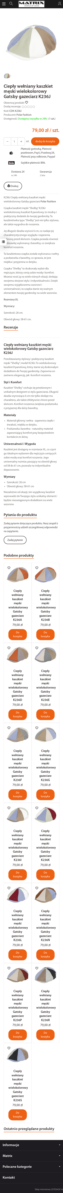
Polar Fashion (24, 115)
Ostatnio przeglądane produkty (29, 1129)
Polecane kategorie (31, 1167)
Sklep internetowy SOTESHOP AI (49, 1189)
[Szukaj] (11, 4)
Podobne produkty (19, 556)
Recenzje (11, 328)
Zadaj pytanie (15, 540)
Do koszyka (17, 634)
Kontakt (9, 1177)
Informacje (31, 1145)
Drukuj (12, 186)
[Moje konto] (59, 4)
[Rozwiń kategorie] (4, 4)
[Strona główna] (32, 4)
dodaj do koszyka (45, 141)
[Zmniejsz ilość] (21, 141)
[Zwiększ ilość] (7, 141)
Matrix (31, 1156)
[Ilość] (14, 141)
